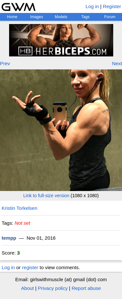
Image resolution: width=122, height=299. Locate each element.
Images (36, 17)
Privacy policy (53, 288)
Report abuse (86, 288)
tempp (9, 238)
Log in (92, 6)
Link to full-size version (46, 195)
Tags (85, 17)
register (30, 267)
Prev (5, 63)
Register (112, 6)
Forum (109, 17)
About (27, 288)
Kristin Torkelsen (19, 208)
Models (61, 17)
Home (12, 17)
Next (117, 63)
